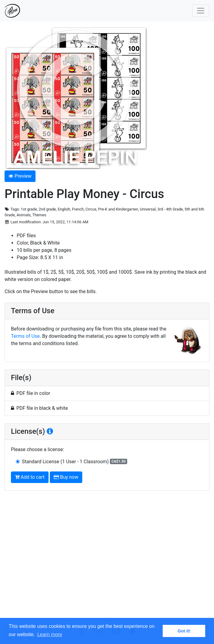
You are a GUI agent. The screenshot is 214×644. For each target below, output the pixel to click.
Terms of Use (25, 336)
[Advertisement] (107, 559)
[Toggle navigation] (200, 11)
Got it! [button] (184, 631)
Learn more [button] (49, 634)
